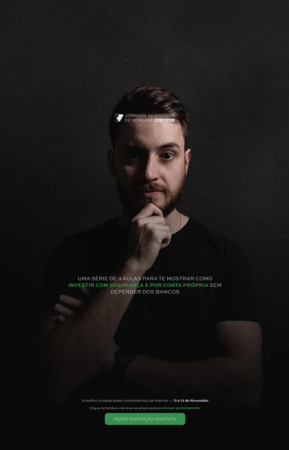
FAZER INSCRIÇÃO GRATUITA (145, 419)
